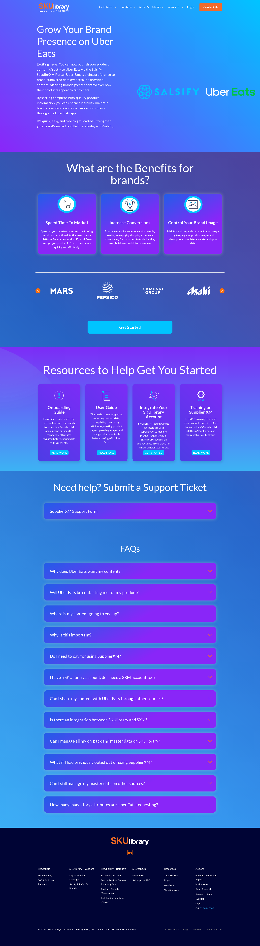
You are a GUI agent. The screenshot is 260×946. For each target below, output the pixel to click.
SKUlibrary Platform (111, 875)
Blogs (167, 880)
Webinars (169, 885)
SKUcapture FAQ (141, 880)
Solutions (126, 7)
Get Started (106, 7)
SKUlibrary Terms (101, 929)
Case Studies (171, 875)
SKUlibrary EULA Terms (124, 929)
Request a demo (203, 893)
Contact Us (210, 7)
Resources (174, 7)
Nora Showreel (171, 889)
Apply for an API (203, 889)
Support (199, 898)
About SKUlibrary (150, 7)
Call (204, 908)
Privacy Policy (83, 929)
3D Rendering (45, 875)
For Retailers (139, 875)
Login (190, 7)
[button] (130, 327)
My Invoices (201, 884)
